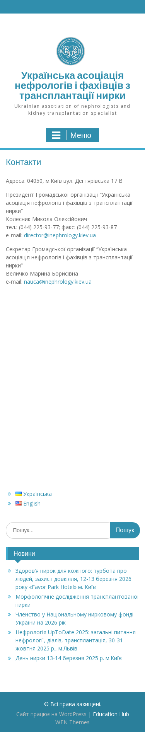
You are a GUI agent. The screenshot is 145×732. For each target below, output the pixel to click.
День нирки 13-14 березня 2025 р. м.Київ (68, 658)
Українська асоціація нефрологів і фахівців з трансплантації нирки (72, 85)
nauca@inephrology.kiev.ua (58, 281)
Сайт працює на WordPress (51, 714)
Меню (71, 135)
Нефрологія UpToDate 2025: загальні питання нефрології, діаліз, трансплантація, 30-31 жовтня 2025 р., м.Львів (75, 640)
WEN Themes (72, 722)
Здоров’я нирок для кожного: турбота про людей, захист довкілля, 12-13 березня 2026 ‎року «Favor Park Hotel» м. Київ (73, 579)
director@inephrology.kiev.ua (60, 235)
